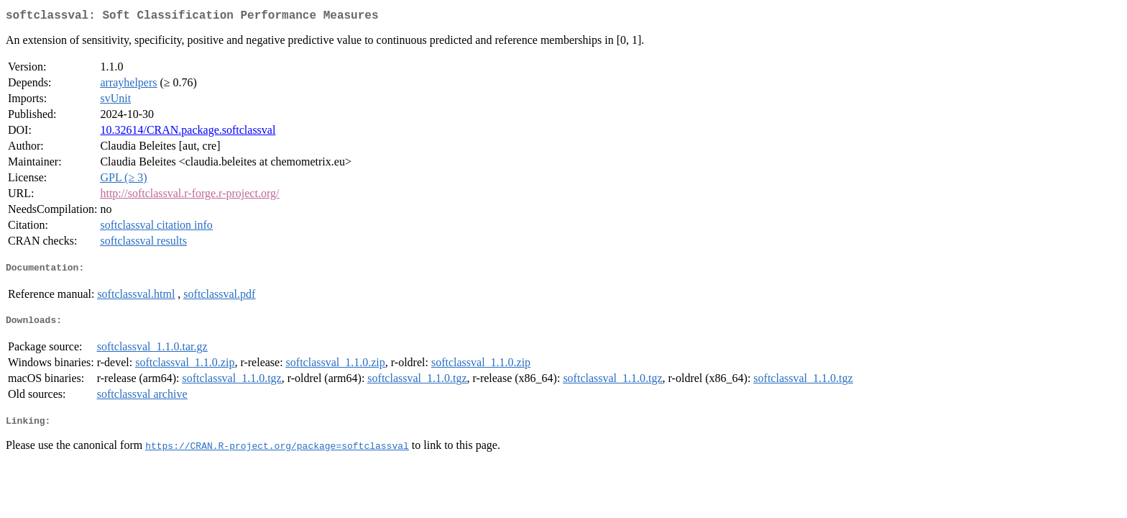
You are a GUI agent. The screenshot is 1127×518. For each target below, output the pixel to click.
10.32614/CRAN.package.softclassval (187, 133)
